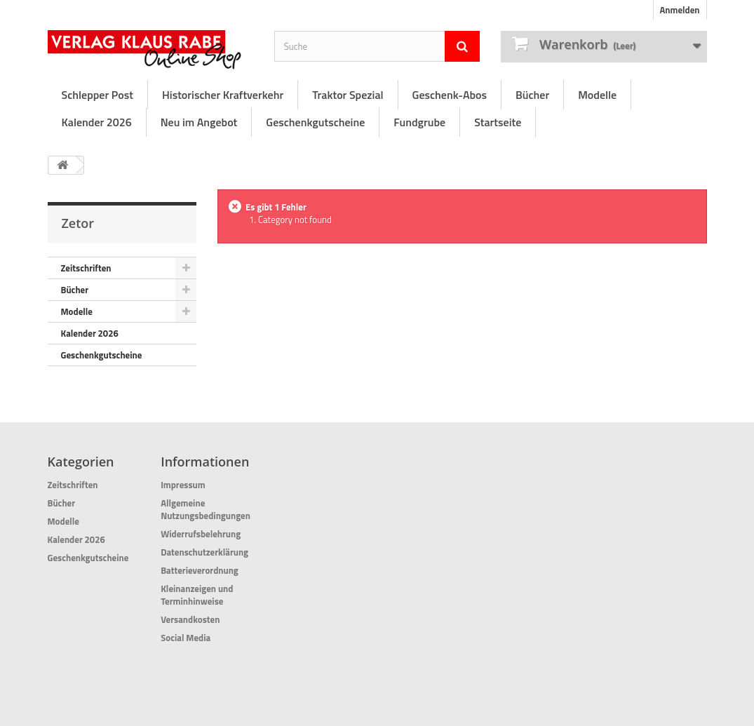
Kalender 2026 (97, 122)
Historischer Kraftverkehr (222, 94)
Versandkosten (190, 619)
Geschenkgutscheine (315, 122)
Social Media (185, 638)
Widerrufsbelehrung (201, 534)
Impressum (183, 485)
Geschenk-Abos (449, 94)
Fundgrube (419, 122)
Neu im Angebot (199, 122)
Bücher (532, 94)
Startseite (497, 122)
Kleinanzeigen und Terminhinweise (197, 595)
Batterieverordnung (199, 570)
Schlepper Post (97, 94)
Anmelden (679, 10)
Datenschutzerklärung (204, 552)
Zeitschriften (86, 268)
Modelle (597, 94)
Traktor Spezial (347, 94)
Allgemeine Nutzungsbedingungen (205, 509)
